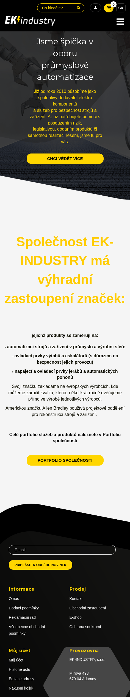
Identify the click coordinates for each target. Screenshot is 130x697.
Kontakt (76, 598)
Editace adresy (21, 679)
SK (120, 8)
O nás (14, 598)
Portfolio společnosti (65, 460)
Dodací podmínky (24, 608)
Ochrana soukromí (85, 627)
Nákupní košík (21, 688)
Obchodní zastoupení (88, 608)
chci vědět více (65, 158)
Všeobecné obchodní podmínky (27, 630)
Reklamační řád (22, 617)
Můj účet (16, 660)
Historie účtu (19, 669)
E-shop (76, 617)
